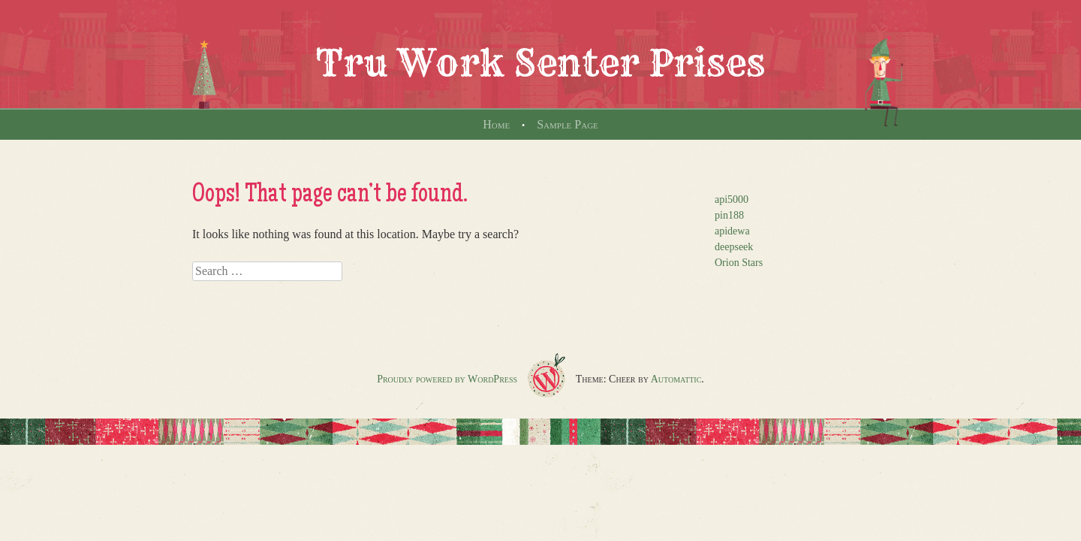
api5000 (731, 199)
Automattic (676, 379)
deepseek (734, 246)
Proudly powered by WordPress (447, 379)
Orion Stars (739, 262)
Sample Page (567, 124)
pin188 (729, 215)
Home (496, 124)
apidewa (732, 231)
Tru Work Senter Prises (540, 63)
